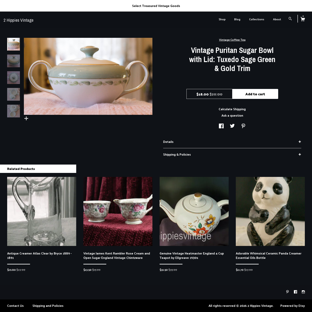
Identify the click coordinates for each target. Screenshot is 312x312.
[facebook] (296, 292)
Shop (222, 19)
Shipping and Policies (47, 305)
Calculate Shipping (232, 109)
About (277, 19)
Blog (237, 19)
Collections (256, 19)
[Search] (290, 19)
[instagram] (303, 292)
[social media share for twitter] (232, 126)
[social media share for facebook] (221, 126)
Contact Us (15, 305)
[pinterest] (288, 292)
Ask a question (232, 115)
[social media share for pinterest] (243, 126)
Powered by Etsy (292, 305)
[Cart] (302, 19)
